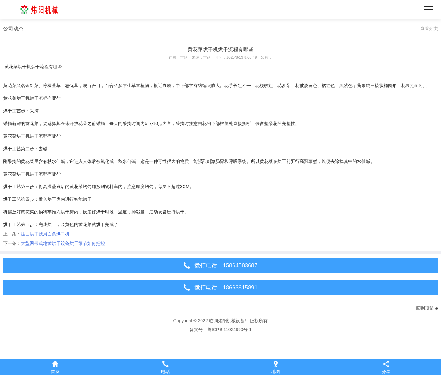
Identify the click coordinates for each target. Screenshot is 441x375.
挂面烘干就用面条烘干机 (45, 233)
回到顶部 (425, 308)
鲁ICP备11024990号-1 (229, 329)
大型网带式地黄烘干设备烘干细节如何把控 (63, 243)
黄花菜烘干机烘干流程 (26, 66)
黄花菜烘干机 (16, 98)
